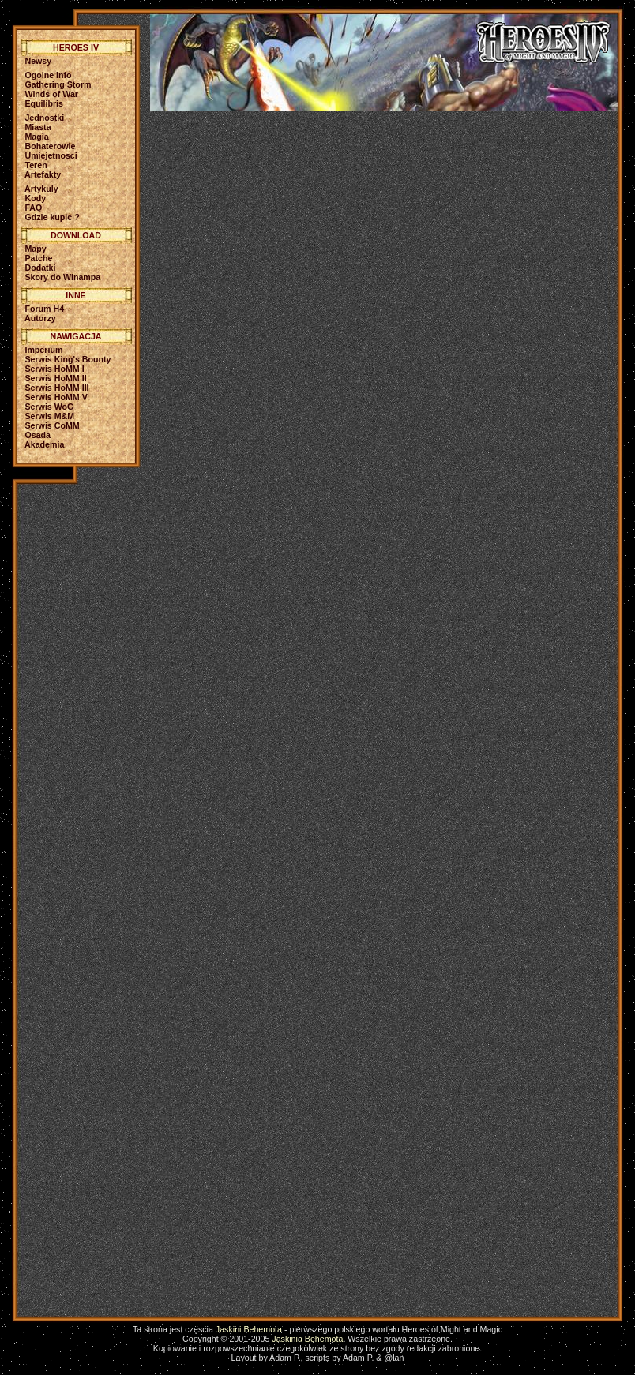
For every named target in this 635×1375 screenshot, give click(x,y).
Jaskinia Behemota (307, 1338)
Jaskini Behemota (249, 1329)
